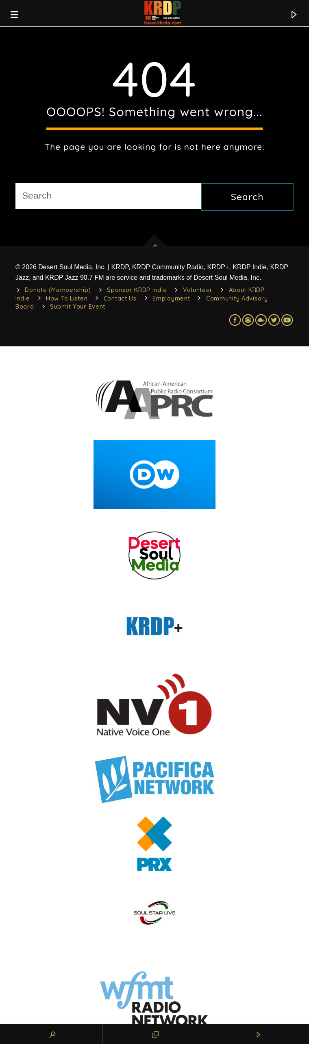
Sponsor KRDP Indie (137, 290)
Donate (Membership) (58, 290)
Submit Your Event (77, 306)
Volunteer (198, 290)
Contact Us (120, 298)
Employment (171, 298)
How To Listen (66, 298)
